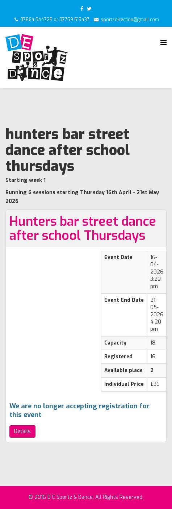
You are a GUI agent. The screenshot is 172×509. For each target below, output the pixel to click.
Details (22, 431)
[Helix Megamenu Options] (163, 42)
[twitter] (89, 8)
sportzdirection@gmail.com (130, 19)
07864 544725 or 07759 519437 (54, 19)
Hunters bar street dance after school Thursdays (82, 228)
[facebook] (81, 8)
